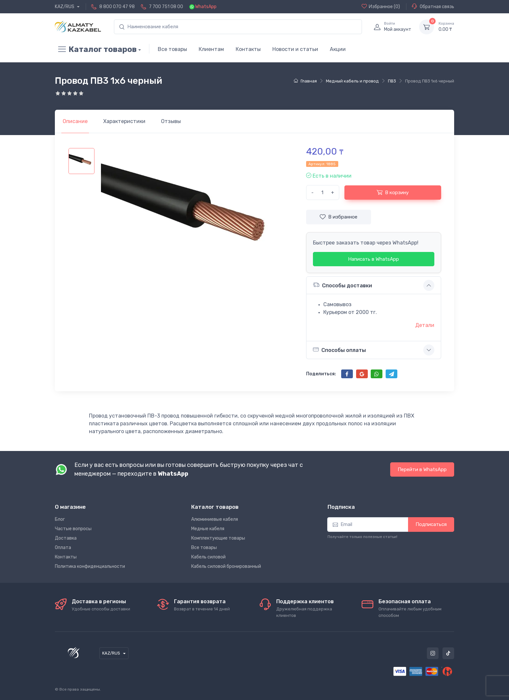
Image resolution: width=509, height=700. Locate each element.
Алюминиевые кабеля (214, 519)
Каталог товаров (96, 49)
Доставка (66, 538)
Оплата (63, 547)
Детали (424, 325)
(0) (381, 6)
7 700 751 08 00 (166, 6)
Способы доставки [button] (342, 284)
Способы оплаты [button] (339, 349)
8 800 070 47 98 (117, 6)
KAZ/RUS (65, 6)
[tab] (124, 121)
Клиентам (211, 49)
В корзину (393, 192)
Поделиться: (321, 374)
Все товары (172, 49)
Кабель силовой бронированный (226, 566)
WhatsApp (206, 6)
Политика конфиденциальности (90, 566)
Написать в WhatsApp (373, 259)
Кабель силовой (208, 557)
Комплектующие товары (218, 538)
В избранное (338, 217)
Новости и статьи (295, 49)
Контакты (248, 49)
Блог (60, 519)
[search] (238, 26)
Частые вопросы (73, 528)
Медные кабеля (207, 528)
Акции (338, 49)
